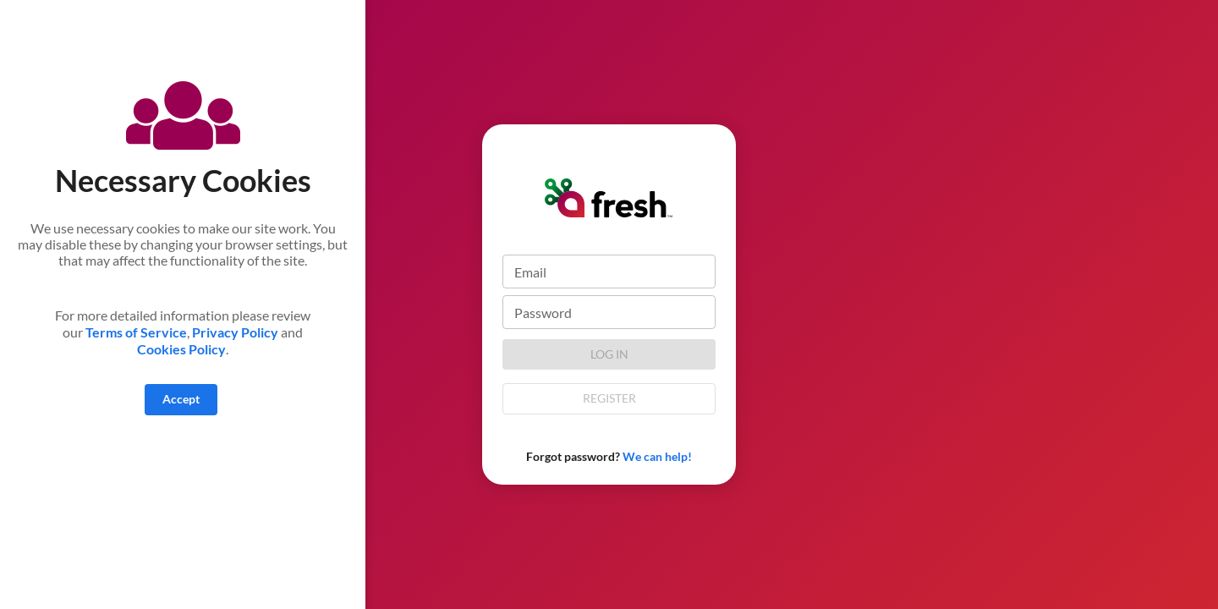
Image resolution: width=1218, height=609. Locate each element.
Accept (181, 399)
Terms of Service (135, 332)
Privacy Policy (235, 332)
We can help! (657, 456)
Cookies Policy (181, 349)
